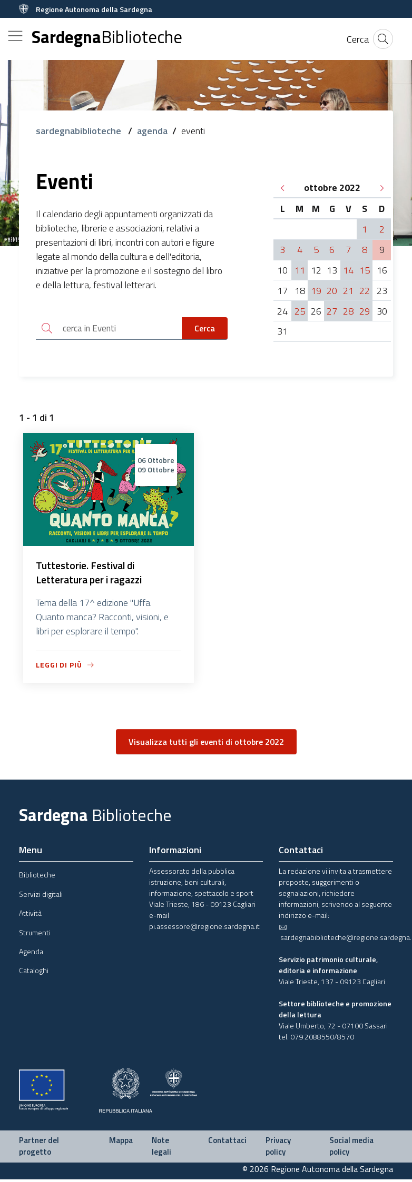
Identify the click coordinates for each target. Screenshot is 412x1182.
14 (348, 270)
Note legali (161, 1149)
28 (348, 311)
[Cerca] (358, 39)
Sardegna (107, 37)
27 (332, 311)
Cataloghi (33, 972)
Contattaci (227, 1143)
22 (364, 291)
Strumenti (35, 934)
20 (332, 291)
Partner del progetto (39, 1149)
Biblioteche (37, 877)
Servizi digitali (41, 896)
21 (348, 291)
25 (300, 311)
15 (364, 270)
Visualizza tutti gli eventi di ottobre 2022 (206, 744)
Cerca (204, 328)
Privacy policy (278, 1149)
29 (364, 311)
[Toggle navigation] (15, 35)
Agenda (31, 953)
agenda (152, 131)
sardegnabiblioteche (79, 131)
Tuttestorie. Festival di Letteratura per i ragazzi (90, 574)
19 (316, 291)
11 (300, 270)
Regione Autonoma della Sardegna (94, 9)
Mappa (121, 1143)
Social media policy (351, 1149)
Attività (30, 915)
